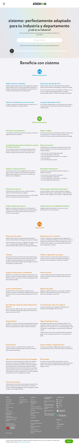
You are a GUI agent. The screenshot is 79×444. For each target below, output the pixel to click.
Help (58, 422)
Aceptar (69, 441)
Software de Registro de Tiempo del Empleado (49, 414)
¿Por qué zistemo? (10, 403)
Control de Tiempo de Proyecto (35, 427)
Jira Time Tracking (34, 429)
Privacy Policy (9, 411)
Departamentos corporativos (33, 402)
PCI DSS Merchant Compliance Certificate (11, 424)
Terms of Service (9, 407)
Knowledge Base (60, 424)
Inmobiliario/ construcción (36, 408)
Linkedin (59, 401)
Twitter (59, 403)
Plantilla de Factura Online (23, 402)
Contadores (33, 417)
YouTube (59, 405)
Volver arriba (9, 433)
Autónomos (33, 415)
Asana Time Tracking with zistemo (36, 424)
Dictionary (59, 426)
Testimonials (9, 401)
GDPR (7, 409)
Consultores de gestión (35, 406)
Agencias (32, 399)
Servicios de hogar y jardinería (35, 413)
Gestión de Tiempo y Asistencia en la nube (49, 405)
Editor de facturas (23, 399)
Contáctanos (9, 399)
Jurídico (32, 404)
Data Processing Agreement (9, 414)
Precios (7, 405)
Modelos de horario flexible (48, 408)
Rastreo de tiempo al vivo (48, 411)
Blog (58, 428)
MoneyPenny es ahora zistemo (11, 420)
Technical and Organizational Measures (11, 417)
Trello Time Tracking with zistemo (36, 432)
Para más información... (24, 442)
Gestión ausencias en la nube (49, 402)
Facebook (60, 399)
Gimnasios (32, 410)
